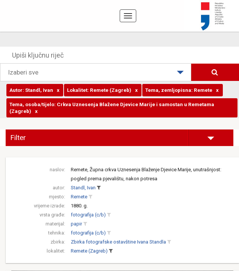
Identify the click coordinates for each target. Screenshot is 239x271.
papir (76, 224)
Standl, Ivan (83, 187)
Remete (79, 196)
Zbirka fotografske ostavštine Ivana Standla (118, 242)
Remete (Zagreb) (89, 251)
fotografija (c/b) (88, 215)
